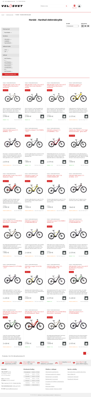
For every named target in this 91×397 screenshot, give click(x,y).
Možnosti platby (50, 386)
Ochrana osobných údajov (53, 374)
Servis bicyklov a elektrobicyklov (77, 372)
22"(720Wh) (8, 64)
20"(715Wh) (8, 62)
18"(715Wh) (8, 58)
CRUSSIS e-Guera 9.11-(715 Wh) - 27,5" (12, 267)
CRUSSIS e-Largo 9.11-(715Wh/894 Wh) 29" (31, 221)
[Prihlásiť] (74, 6)
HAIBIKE (7, 41)
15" (5, 69)
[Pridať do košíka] (20, 116)
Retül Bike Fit (71, 374)
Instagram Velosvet (73, 376)
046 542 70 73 (8, 383)
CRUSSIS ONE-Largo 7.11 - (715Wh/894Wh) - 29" (55, 267)
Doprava (48, 384)
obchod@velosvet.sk (10, 1)
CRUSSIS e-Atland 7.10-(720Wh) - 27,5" (34, 130)
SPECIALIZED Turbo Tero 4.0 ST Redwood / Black (12, 176)
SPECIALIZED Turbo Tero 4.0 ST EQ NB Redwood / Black (34, 312)
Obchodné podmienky (52, 372)
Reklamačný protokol (52, 379)
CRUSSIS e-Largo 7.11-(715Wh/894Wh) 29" (75, 85)
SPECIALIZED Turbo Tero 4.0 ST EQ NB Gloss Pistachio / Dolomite (78, 267)
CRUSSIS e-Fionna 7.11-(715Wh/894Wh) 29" (76, 221)
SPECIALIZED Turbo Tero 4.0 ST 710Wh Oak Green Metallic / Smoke (34, 86)
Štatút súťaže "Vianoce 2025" (54, 389)
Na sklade (8, 32)
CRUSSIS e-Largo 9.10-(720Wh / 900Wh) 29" (56, 221)
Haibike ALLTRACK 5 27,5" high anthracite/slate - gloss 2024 (78, 130)
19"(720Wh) (8, 66)
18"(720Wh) (8, 71)
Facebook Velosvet (73, 379)
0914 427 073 (16, 386)
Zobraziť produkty (10, 74)
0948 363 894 (21, 1)
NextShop (40, 394)
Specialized (8, 43)
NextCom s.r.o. (58, 394)
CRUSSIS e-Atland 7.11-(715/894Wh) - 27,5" (54, 130)
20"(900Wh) (8, 67)
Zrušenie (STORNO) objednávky (55, 381)
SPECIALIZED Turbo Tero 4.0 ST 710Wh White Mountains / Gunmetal (56, 86)
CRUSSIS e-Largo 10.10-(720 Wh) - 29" (33, 267)
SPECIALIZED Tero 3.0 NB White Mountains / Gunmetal (12, 221)
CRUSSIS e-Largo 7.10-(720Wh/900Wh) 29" (31, 176)
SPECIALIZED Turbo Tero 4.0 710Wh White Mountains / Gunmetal (11, 86)
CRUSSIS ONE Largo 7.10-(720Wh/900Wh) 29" (54, 176)
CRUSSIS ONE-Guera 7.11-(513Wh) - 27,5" (76, 176)
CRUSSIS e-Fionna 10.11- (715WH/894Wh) (76, 312)
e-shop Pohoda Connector (48, 394)
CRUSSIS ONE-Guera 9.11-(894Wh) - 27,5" (10, 130)
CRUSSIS (7, 39)
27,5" (6, 50)
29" (6, 51)
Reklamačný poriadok (52, 376)
